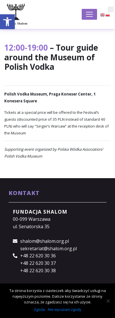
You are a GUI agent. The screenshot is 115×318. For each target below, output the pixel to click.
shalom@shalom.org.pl (44, 241)
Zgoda (39, 309)
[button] (7, 21)
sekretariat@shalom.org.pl (48, 248)
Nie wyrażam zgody (64, 309)
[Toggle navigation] (89, 14)
